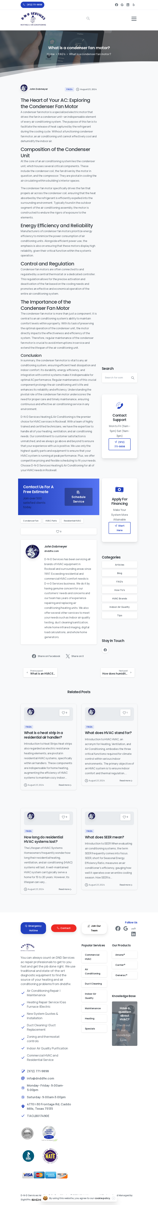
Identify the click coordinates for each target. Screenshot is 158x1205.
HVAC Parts (51, 520)
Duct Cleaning (93, 983)
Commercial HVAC (92, 957)
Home (50, 54)
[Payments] (48, 1175)
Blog (119, 573)
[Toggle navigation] (134, 19)
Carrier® (120, 964)
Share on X (75, 656)
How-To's (119, 590)
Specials (90, 1028)
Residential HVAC (72, 520)
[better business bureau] (32, 1155)
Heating (89, 1018)
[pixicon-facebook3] (118, 930)
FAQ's (61, 54)
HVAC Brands (119, 598)
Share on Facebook (46, 656)
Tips (119, 615)
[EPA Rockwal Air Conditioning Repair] (31, 1133)
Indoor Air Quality (119, 606)
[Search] (115, 377)
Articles (119, 564)
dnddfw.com (51, 551)
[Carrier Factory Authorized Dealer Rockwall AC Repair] (53, 1133)
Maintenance (93, 1008)
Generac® (121, 975)
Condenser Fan (31, 520)
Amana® (120, 954)
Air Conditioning (92, 971)
